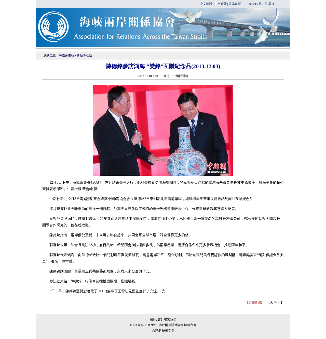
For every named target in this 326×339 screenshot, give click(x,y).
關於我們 (156, 319)
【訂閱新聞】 (255, 302)
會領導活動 (84, 55)
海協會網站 (66, 55)
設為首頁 (235, 4)
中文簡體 (206, 4)
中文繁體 (220, 4)
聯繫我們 (170, 319)
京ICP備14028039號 (143, 325)
